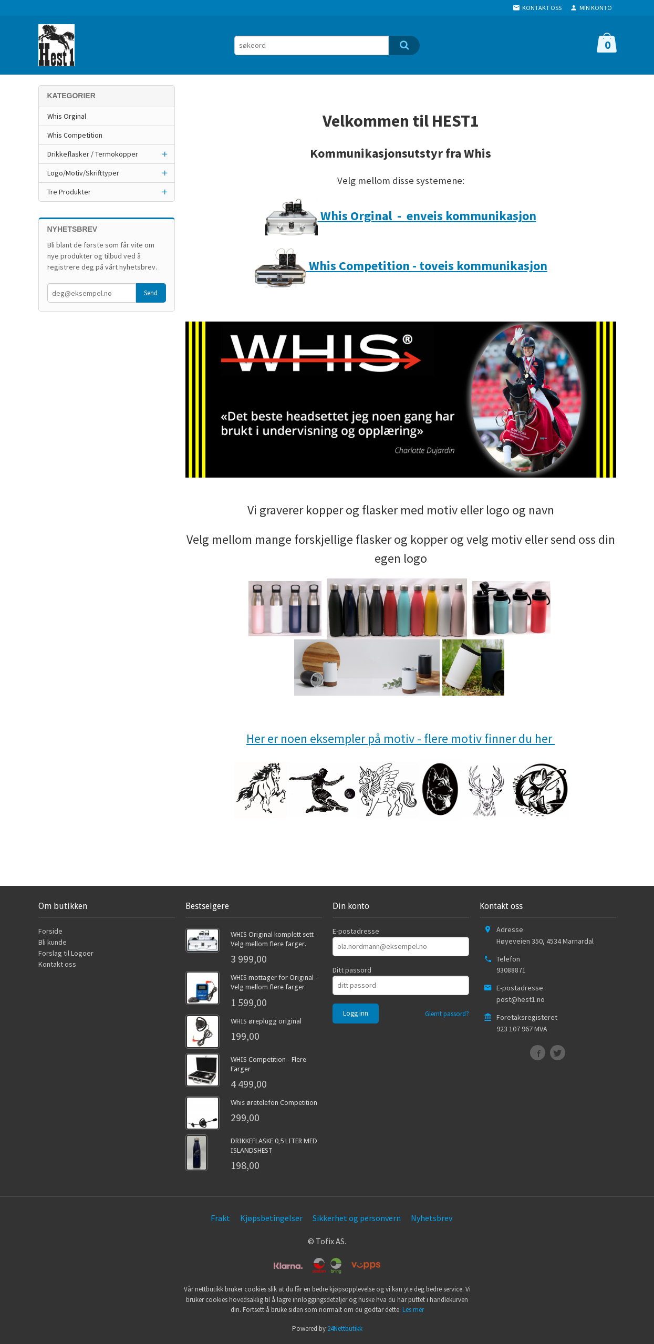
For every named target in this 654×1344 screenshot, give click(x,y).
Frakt (220, 1218)
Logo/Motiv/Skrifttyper (83, 173)
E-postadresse (356, 931)
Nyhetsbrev (431, 1218)
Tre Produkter (69, 192)
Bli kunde (52, 942)
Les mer (413, 1309)
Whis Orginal (66, 116)
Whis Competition (74, 135)
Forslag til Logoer (66, 953)
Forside (50, 931)
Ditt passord (352, 970)
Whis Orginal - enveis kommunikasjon (400, 216)
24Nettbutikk (344, 1328)
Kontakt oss (57, 964)
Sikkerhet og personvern (357, 1218)
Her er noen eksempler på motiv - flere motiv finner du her (400, 738)
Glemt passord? (447, 1013)
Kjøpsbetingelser (271, 1218)
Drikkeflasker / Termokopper (92, 154)
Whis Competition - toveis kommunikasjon (400, 265)
